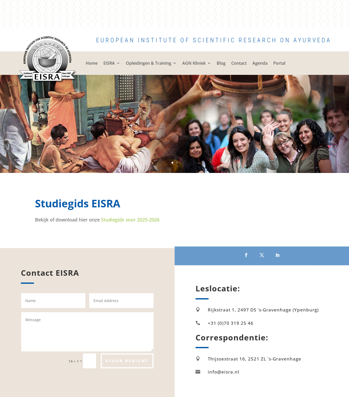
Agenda (260, 63)
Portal (279, 63)
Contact (239, 63)
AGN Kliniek (194, 63)
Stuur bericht (127, 361)
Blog (221, 63)
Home (92, 63)
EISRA (109, 63)
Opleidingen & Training (148, 63)
